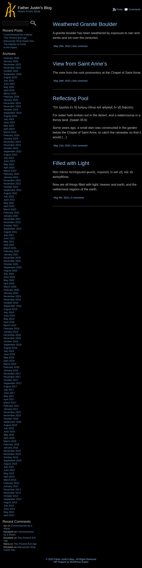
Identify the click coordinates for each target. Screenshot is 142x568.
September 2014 (13, 499)
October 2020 (11, 264)
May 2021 (9, 241)
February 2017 (11, 405)
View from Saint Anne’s (80, 64)
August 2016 (10, 425)
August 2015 (10, 463)
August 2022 (10, 193)
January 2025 (11, 99)
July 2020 (9, 273)
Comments (134, 9)
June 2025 (9, 83)
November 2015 (12, 454)
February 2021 (11, 251)
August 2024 (10, 116)
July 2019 (9, 312)
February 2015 (11, 483)
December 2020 (12, 257)
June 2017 (9, 392)
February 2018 (11, 367)
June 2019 (9, 315)
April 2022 (9, 206)
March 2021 (10, 248)
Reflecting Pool (70, 98)
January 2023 (11, 177)
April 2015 (9, 476)
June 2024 (9, 122)
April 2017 (9, 399)
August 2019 (10, 309)
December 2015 (12, 450)
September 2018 (13, 344)
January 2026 (11, 61)
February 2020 (11, 289)
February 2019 (11, 328)
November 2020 (12, 260)
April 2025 (9, 90)
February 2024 (11, 135)
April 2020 (9, 283)
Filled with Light (71, 163)
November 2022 (12, 183)
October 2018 (11, 341)
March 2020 (10, 286)
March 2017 (10, 402)
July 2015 (9, 467)
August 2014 (10, 502)
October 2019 (11, 302)
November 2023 (12, 145)
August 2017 (10, 386)
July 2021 (9, 235)
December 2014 (12, 489)
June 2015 (9, 470)
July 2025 (9, 80)
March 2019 (10, 325)
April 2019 (9, 322)
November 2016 (12, 415)
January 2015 (11, 486)
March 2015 (10, 479)
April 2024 (9, 128)
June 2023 (9, 161)
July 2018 (9, 351)
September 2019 (13, 306)
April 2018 (9, 360)
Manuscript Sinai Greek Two (19, 41)
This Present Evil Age (15, 37)
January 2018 (11, 370)
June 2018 (9, 354)
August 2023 (10, 154)
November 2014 (12, 492)
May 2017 (9, 396)
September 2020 (13, 267)
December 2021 (12, 219)
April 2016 (9, 438)
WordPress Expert (79, 562)
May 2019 (9, 318)
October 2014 (11, 496)
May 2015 (9, 473)
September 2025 (13, 74)
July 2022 (9, 196)
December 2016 (12, 412)
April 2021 (9, 244)
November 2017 (12, 376)
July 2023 (9, 157)
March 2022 (10, 209)
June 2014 (9, 508)
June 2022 (9, 199)
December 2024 (12, 103)
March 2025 (10, 93)
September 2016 (13, 421)
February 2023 (11, 174)
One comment (79, 46)
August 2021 (10, 231)
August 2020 (10, 270)
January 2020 (11, 293)
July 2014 (9, 505)
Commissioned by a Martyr (18, 34)
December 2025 (12, 64)
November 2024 (12, 106)
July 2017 (9, 389)
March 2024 (10, 132)
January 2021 (11, 254)
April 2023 (9, 167)
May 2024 (9, 125)
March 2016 (10, 441)
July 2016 (9, 428)
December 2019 (12, 296)
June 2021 (9, 238)
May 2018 (9, 357)
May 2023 (9, 164)
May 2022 (9, 203)
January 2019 (11, 331)
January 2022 (11, 215)
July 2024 (9, 119)
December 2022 (12, 180)
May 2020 (9, 280)
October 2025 (11, 71)
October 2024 (11, 109)
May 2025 (9, 87)
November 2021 (12, 222)
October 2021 (11, 225)
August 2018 (10, 347)
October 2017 (11, 380)
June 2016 (9, 431)
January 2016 (11, 447)
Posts (119, 9)
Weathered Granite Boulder (85, 24)
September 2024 (13, 112)
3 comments (77, 197)
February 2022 (11, 212)
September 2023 (13, 151)
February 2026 (11, 58)
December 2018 (12, 335)
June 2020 (9, 277)
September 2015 (13, 460)
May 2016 (9, 434)
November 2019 (12, 299)
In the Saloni (10, 47)
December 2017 (12, 373)
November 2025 (12, 67)
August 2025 (10, 77)
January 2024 (11, 138)
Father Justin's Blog (35, 7)
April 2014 (9, 515)
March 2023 (10, 170)
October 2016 (11, 418)
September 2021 (13, 228)
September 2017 (13, 383)
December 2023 (12, 141)
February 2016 (11, 444)
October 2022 (11, 186)
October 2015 (11, 457)
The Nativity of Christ (15, 44)
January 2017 (11, 409)
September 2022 (13, 190)
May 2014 (9, 512)
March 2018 (10, 364)
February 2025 (11, 96)
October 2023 (11, 148)
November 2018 (12, 338)
